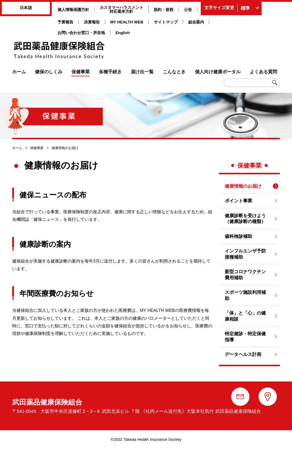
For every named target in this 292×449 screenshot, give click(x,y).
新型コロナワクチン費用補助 (245, 274)
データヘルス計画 (243, 354)
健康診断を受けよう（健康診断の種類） (245, 218)
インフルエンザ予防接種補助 (245, 253)
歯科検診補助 (238, 236)
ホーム (17, 148)
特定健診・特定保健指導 (245, 336)
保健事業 (36, 148)
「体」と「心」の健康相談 (245, 316)
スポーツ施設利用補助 (245, 295)
